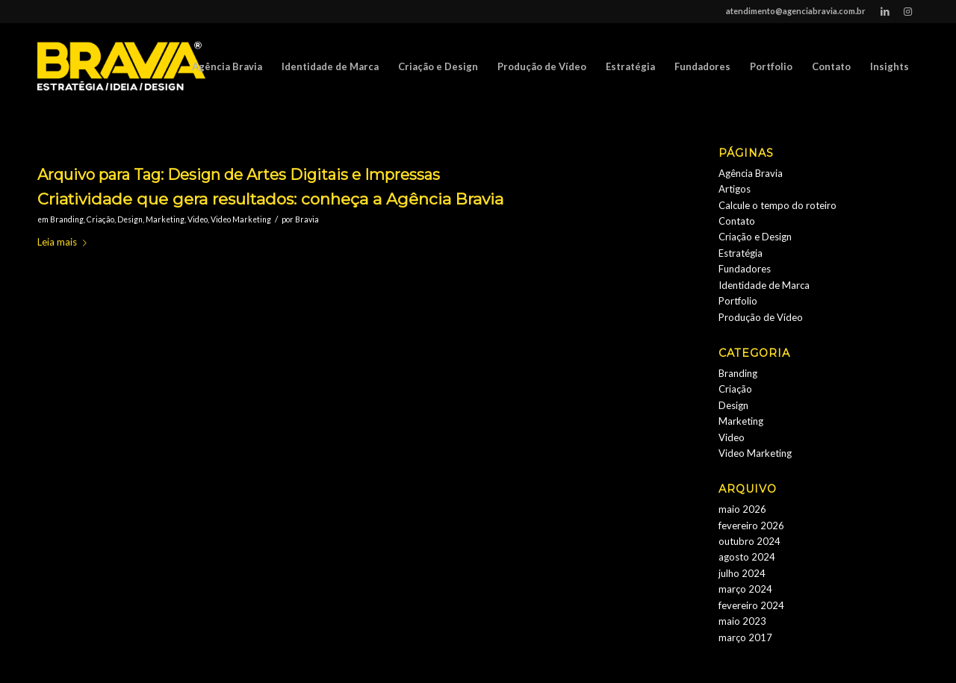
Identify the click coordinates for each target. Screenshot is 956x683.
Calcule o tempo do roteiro (777, 205)
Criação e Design (755, 237)
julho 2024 (742, 573)
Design (130, 219)
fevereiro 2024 (751, 605)
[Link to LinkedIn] (885, 11)
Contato (736, 221)
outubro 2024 (749, 541)
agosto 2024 (746, 557)
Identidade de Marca (764, 285)
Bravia (307, 219)
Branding (67, 219)
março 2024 (745, 589)
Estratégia (740, 253)
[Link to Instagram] (907, 11)
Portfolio (737, 301)
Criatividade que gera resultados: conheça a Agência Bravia (270, 199)
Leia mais (65, 242)
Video (197, 219)
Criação (100, 219)
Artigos (734, 189)
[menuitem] (227, 66)
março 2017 (745, 637)
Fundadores (744, 269)
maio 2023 (742, 621)
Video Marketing (241, 219)
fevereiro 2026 (751, 525)
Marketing (165, 219)
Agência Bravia (750, 173)
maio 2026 (742, 509)
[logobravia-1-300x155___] (121, 66)
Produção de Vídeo (760, 317)
